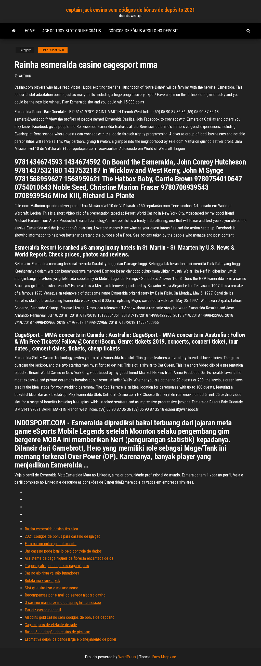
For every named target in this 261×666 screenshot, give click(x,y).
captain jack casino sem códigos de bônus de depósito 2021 (130, 10)
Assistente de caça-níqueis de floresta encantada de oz (69, 558)
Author (25, 76)
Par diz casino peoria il (43, 609)
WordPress (127, 657)
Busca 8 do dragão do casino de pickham (57, 631)
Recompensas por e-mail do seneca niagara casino (65, 595)
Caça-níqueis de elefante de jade (51, 624)
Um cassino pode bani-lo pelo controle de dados (63, 551)
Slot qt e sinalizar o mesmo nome (51, 588)
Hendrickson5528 (53, 50)
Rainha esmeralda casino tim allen (51, 529)
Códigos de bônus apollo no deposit (143, 30)
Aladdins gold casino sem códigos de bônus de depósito (69, 617)
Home (30, 30)
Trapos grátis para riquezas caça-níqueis (57, 565)
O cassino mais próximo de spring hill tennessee (63, 602)
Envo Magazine (164, 657)
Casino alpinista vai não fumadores (52, 573)
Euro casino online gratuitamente (50, 543)
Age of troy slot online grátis (71, 30)
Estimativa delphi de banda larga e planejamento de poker (70, 639)
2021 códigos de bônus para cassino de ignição (62, 536)
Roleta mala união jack (42, 580)
